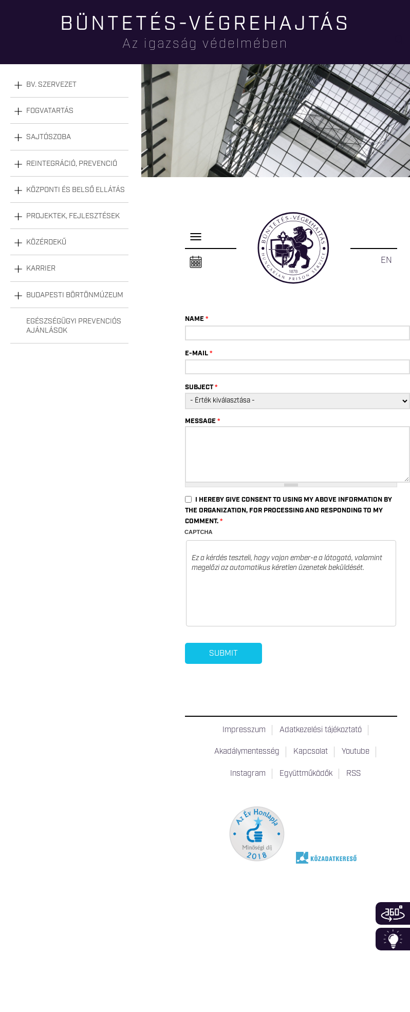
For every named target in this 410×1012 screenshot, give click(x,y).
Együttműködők (305, 774)
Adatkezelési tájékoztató (320, 730)
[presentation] (270, 601)
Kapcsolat (310, 752)
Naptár (195, 262)
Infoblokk (393, 939)
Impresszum (244, 730)
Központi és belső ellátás (75, 190)
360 (393, 913)
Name (196, 319)
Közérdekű (46, 242)
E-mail (198, 353)
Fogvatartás (49, 111)
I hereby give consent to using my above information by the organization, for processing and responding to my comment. (288, 510)
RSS (353, 774)
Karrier (40, 268)
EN (386, 260)
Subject (201, 387)
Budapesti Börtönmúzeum (74, 295)
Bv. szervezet (51, 84)
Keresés (402, 44)
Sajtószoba (48, 137)
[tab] (69, 85)
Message (202, 421)
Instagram (248, 774)
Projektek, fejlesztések (73, 216)
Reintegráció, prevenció (71, 163)
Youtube (355, 752)
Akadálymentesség (246, 752)
